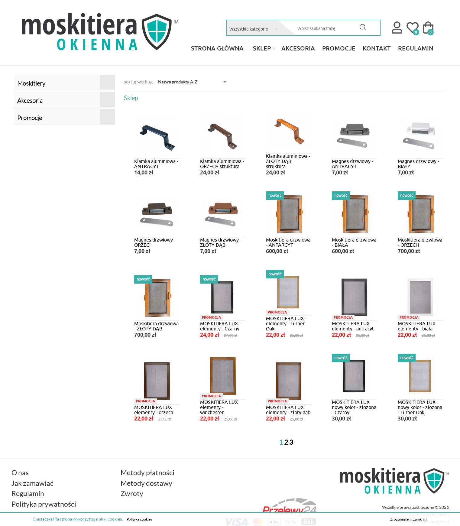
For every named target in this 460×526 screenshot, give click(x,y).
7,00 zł (340, 173)
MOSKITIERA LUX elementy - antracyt (353, 326)
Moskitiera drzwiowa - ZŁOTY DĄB (156, 326)
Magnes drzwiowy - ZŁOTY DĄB (220, 242)
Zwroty (132, 494)
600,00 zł (277, 251)
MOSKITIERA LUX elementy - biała (417, 326)
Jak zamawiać (32, 483)
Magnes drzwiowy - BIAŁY (418, 163)
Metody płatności (147, 473)
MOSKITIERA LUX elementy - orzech (153, 409)
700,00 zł (409, 251)
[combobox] (256, 29)
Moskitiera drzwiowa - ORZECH (420, 242)
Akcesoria (66, 99)
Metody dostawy (146, 483)
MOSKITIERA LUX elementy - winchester (219, 407)
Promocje (66, 116)
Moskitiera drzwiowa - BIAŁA (354, 242)
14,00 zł (144, 173)
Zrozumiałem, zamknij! (408, 519)
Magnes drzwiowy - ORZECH (155, 242)
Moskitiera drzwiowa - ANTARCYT (288, 242)
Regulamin (27, 494)
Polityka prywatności (43, 504)
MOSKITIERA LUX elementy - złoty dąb (288, 409)
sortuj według (138, 81)
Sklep (262, 48)
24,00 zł (209, 173)
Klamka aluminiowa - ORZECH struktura (222, 163)
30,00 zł (341, 419)
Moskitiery (66, 82)
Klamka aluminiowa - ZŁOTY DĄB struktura (288, 161)
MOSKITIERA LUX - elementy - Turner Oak (286, 323)
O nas (20, 473)
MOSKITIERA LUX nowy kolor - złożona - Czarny (354, 407)
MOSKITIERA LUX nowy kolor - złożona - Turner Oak (420, 407)
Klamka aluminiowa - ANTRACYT (156, 163)
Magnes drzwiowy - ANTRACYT (352, 163)
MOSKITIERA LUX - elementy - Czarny (220, 326)
